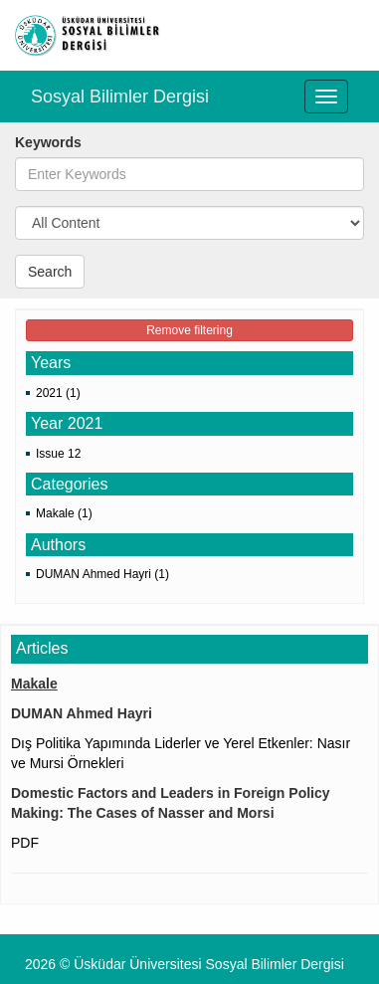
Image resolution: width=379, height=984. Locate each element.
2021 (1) (58, 393)
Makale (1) (64, 513)
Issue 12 (58, 454)
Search (50, 272)
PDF (25, 843)
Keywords (48, 142)
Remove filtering (189, 330)
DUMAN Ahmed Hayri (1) (102, 574)
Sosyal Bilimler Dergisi (120, 96)
